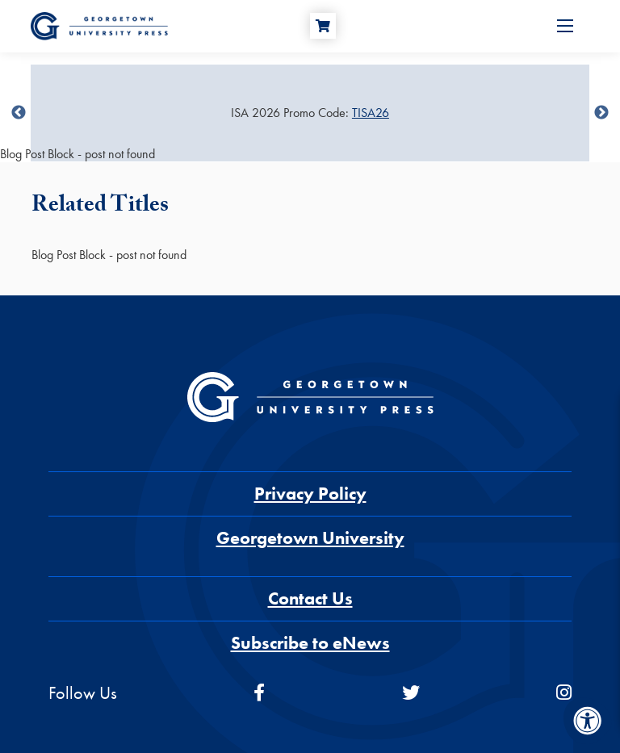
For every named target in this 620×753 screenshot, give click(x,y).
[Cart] (323, 26)
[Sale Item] (310, 113)
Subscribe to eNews (310, 643)
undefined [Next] (601, 113)
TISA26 (370, 112)
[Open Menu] (565, 26)
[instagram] (564, 693)
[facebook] (259, 693)
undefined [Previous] (18, 113)
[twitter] (411, 693)
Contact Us (310, 598)
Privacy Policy (310, 493)
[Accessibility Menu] (587, 721)
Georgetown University (310, 538)
